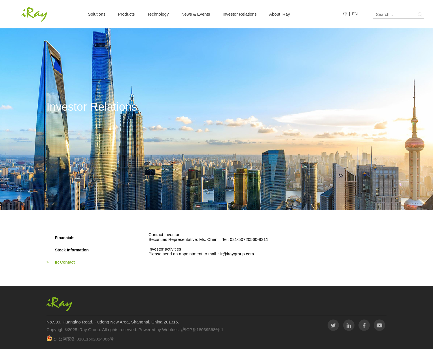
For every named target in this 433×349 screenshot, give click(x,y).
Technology (158, 14)
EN (355, 13)
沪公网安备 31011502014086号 (84, 339)
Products (126, 14)
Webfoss (170, 329)
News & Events (195, 14)
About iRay (279, 14)
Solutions (96, 14)
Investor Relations (240, 14)
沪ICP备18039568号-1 (201, 329)
